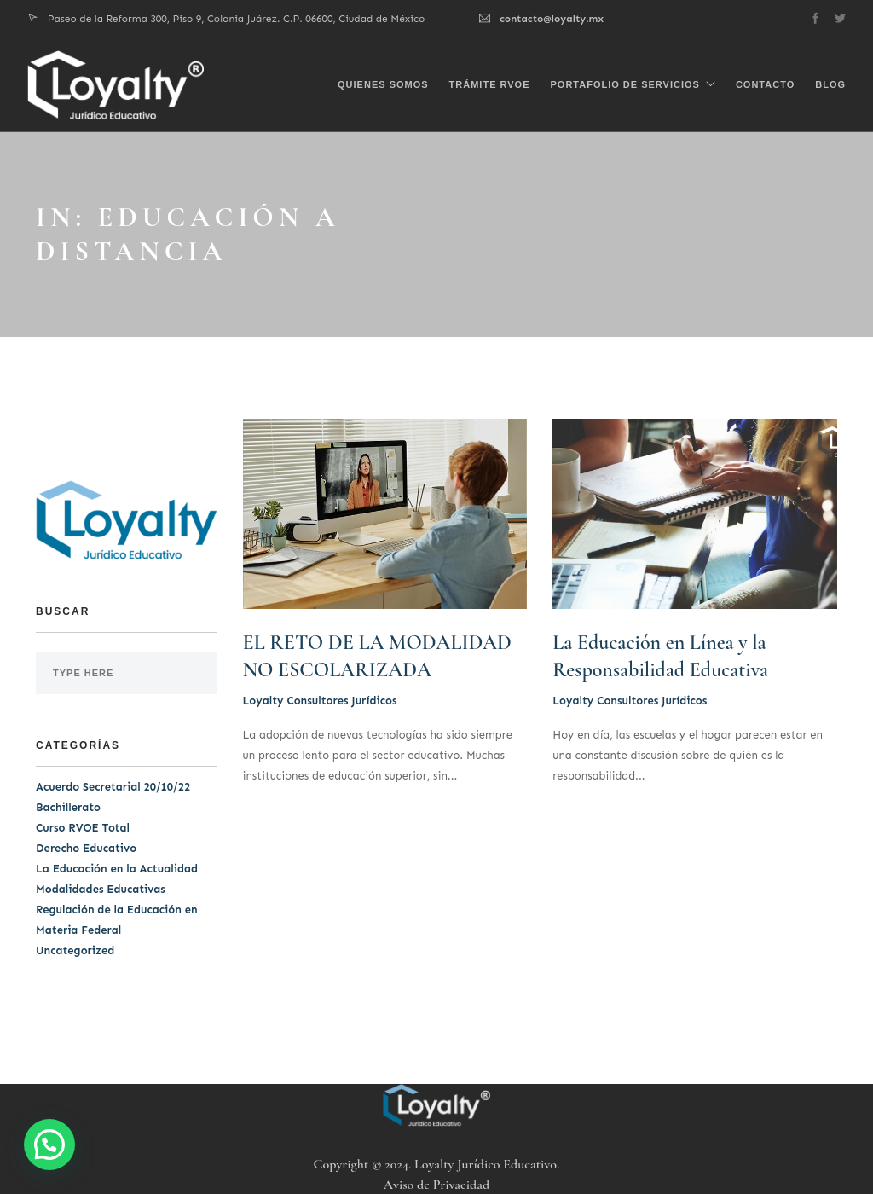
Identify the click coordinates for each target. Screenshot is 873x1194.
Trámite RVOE (489, 82)
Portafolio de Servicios (625, 82)
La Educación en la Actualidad (117, 868)
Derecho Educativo (86, 848)
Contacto (765, 82)
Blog (830, 82)
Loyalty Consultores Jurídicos (320, 700)
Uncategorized (75, 950)
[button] (49, 1144)
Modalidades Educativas (100, 889)
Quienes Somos (383, 82)
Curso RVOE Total (83, 827)
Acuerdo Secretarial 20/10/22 (113, 786)
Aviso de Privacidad (436, 1184)
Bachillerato (68, 807)
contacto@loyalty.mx (552, 19)
